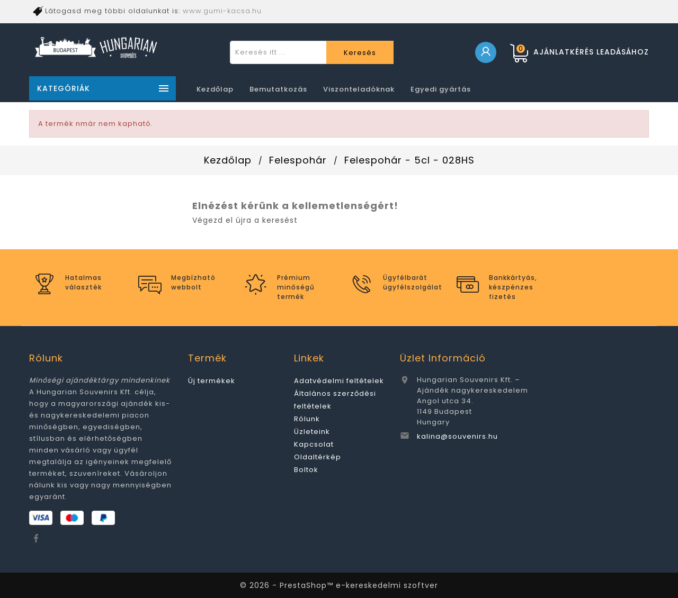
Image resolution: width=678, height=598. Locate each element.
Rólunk (307, 419)
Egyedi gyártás (441, 89)
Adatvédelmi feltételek (339, 381)
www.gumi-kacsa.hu (222, 11)
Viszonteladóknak (359, 89)
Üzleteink (312, 432)
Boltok (306, 470)
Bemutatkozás (278, 89)
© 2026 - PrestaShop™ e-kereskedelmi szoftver (339, 585)
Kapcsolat (314, 444)
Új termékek (211, 381)
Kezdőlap (215, 89)
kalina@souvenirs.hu (457, 436)
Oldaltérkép (317, 457)
